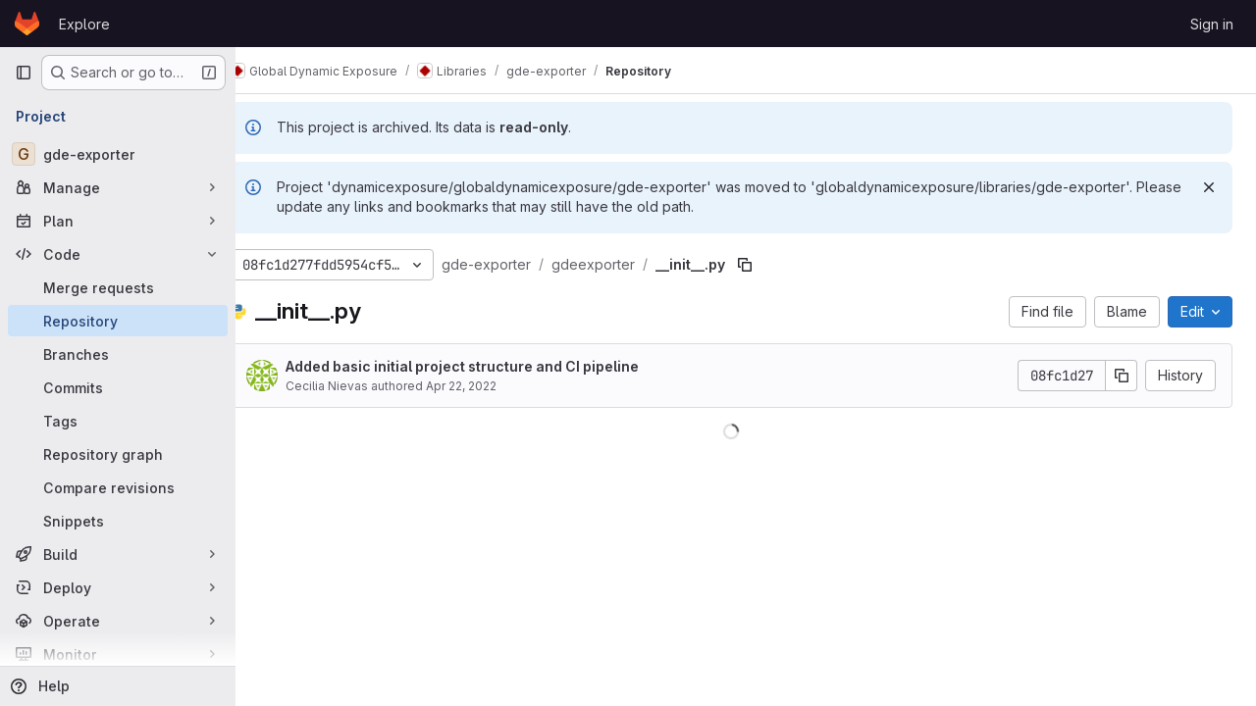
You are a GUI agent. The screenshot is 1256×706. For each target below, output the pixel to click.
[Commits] (118, 387)
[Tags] (118, 420)
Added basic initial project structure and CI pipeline (491, 366)
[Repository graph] (118, 454)
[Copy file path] (774, 264)
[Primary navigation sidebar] (23, 72)
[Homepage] (27, 23)
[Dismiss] (1209, 187)
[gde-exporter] (118, 154)
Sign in (1211, 24)
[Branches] (118, 354)
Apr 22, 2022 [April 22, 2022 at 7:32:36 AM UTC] (490, 385)
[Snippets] (118, 520)
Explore (84, 24)
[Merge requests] (118, 287)
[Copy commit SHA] (1121, 375)
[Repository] (118, 320)
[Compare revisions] (118, 487)
